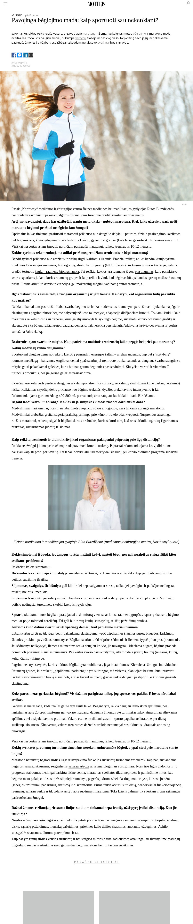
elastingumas (144, 271)
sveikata (103, 42)
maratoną (89, 33)
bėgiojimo (139, 33)
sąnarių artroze (78, 766)
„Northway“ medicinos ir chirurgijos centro (51, 209)
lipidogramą (66, 265)
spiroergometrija (130, 284)
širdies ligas (59, 760)
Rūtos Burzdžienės (160, 209)
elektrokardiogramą (90, 265)
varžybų (80, 38)
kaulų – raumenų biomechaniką (57, 271)
